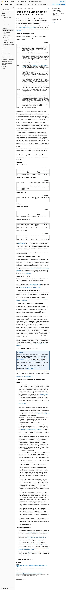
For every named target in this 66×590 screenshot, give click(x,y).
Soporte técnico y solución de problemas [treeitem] (7, 64)
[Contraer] (13, 7)
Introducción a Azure (60, 4)
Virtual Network (30, 8)
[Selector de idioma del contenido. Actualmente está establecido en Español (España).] (5, 588)
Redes (25, 8)
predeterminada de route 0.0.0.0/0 (42, 413)
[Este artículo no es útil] (54, 22)
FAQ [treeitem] (4, 20)
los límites (27, 38)
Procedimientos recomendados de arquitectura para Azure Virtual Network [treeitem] (8, 39)
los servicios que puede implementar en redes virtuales (30, 429)
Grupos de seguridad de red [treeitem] (8, 30)
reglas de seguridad (24, 21)
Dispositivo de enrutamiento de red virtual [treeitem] (8, 45)
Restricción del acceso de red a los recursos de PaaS (30, 287)
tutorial (39, 540)
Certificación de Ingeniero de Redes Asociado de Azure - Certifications (29, 573)
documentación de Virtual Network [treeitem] (6, 13)
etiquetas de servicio (22, 243)
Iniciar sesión (62, 1)
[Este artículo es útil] (53, 22)
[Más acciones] (49, 8)
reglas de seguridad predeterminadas (27, 27)
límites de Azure (38, 152)
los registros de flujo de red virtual (32, 552)
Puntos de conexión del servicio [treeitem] (7, 33)
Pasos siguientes (56, 15)
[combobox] (7, 10)
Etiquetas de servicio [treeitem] (6, 35)
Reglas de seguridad (56, 10)
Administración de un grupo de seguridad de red (37, 544)
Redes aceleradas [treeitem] (6, 24)
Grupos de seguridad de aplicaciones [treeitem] (7, 28)
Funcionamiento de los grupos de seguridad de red (36, 537)
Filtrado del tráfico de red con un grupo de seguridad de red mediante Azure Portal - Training (31, 566)
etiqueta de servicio (34, 65)
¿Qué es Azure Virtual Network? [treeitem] (7, 18)
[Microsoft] (2, 1)
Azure (21, 8)
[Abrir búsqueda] (59, 1)
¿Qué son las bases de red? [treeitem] (8, 42)
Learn (18, 8)
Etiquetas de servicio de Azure (35, 284)
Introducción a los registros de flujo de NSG (24, 376)
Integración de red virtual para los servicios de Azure (38, 532)
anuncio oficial (30, 368)
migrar (38, 357)
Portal (54, 4)
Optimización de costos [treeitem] (7, 22)
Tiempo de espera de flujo (57, 11)
